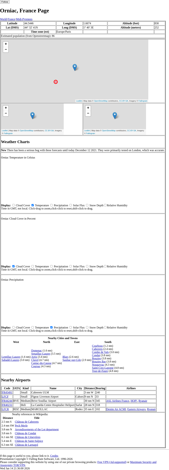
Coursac (35, 366)
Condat (96, 355)
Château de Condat (25, 433)
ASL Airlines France (117, 400)
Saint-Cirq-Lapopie (103, 367)
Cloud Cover (23, 205)
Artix (34, 356)
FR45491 (7, 392)
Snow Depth (96, 205)
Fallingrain (143, 101)
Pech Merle (21, 425)
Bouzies (96, 358)
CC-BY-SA (123, 101)
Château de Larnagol (26, 444)
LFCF (5, 396)
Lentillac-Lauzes (11, 356)
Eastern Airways (136, 409)
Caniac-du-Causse (41, 363)
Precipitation (61, 205)
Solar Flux (79, 205)
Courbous (97, 345)
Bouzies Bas (99, 361)
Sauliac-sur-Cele (71, 359)
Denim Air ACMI (116, 409)
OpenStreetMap (101, 101)
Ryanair (143, 400)
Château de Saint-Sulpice (29, 440)
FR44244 (7, 400)
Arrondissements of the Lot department (37, 429)
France (11, 19)
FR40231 (7, 405)
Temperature (42, 205)
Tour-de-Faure (100, 370)
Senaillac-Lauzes (40, 353)
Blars (65, 356)
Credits (54, 455)
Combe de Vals (100, 352)
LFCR (5, 409)
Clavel (35, 359)
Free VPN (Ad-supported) (111, 462)
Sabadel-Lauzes (10, 359)
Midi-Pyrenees (24, 19)
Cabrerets (97, 348)
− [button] (6, 49)
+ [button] (6, 44)
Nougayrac (98, 364)
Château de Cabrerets (27, 421)
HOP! (134, 400)
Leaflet (79, 101)
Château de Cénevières (27, 437)
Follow (4, 2)
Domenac (36, 350)
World (3, 19)
